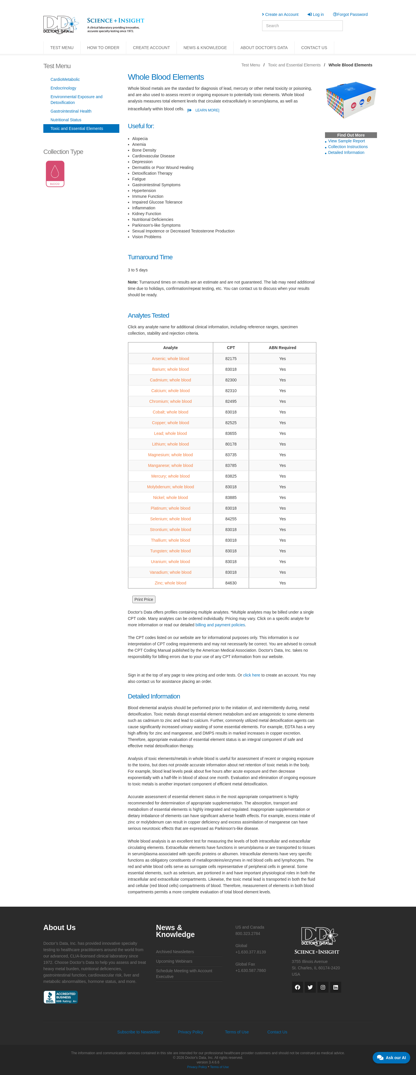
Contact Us (277, 1032)
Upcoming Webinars (174, 961)
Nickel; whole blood (170, 497)
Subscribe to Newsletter (138, 1032)
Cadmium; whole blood (170, 380)
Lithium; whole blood (170, 444)
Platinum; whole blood (170, 508)
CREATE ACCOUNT (151, 47)
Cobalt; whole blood (170, 412)
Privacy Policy (190, 1032)
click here (251, 675)
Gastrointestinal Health (71, 111)
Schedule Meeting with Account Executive (184, 973)
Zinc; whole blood (170, 583)
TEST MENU (62, 47)
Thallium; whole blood (170, 540)
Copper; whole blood (170, 422)
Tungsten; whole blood (170, 551)
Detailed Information (346, 152)
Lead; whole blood (170, 433)
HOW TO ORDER (103, 47)
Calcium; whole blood (170, 390)
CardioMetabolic (65, 79)
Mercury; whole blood (170, 476)
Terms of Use (237, 1032)
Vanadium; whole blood (171, 572)
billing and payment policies (220, 625)
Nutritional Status (66, 120)
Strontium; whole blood (170, 529)
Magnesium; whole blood (170, 454)
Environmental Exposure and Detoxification (77, 99)
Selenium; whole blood (170, 519)
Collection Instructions (348, 146)
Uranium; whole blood (170, 561)
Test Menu (251, 65)
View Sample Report (346, 141)
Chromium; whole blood (170, 401)
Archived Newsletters (175, 951)
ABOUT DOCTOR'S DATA (263, 47)
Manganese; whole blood (170, 465)
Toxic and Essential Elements (294, 65)
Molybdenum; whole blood (170, 487)
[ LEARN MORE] (203, 110)
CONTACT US (314, 47)
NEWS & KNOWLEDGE (205, 47)
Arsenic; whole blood (170, 358)
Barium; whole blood (170, 369)
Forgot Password (350, 14)
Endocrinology (63, 88)
